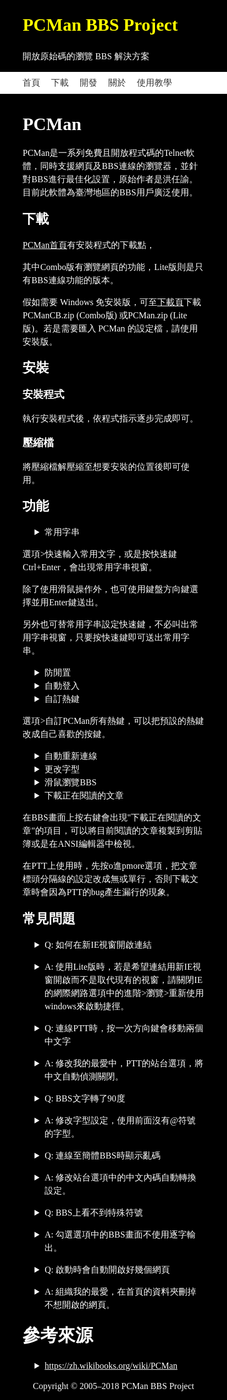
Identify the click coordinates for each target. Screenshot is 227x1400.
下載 (60, 82)
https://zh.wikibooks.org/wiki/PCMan (111, 1365)
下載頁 (170, 302)
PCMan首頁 (45, 245)
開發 (88, 82)
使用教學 (154, 82)
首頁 (31, 82)
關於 (117, 82)
